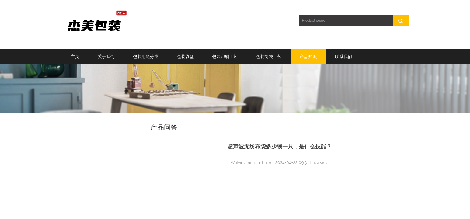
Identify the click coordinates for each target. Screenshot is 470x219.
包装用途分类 (145, 56)
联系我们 (343, 56)
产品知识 (308, 56)
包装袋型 (185, 56)
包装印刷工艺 (225, 56)
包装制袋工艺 (268, 56)
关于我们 (106, 56)
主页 (75, 56)
